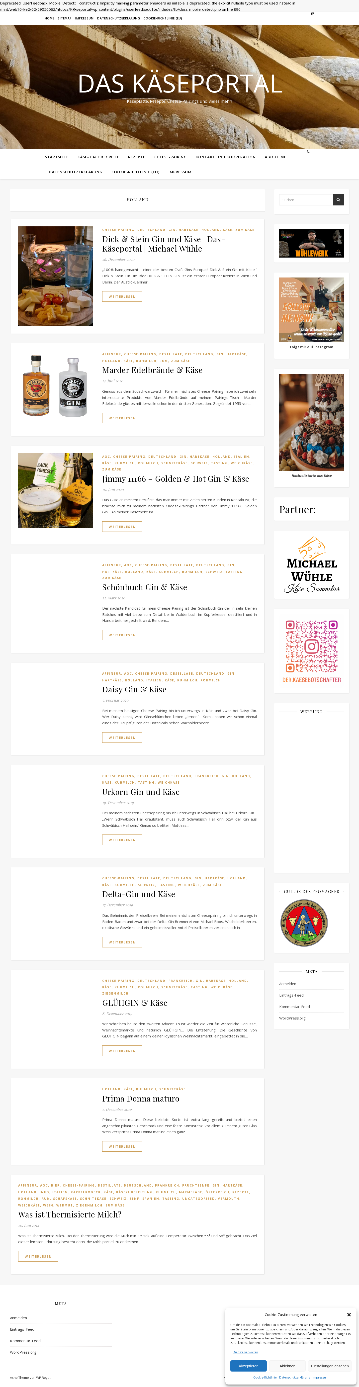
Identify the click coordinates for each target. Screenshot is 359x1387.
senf (134, 1199)
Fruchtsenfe (195, 1185)
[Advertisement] (311, 793)
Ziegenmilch (115, 993)
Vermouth (228, 1199)
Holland (210, 230)
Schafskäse (65, 1199)
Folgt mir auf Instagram (311, 347)
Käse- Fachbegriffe (98, 156)
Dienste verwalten (245, 1352)
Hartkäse (188, 230)
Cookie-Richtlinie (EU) (163, 18)
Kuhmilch (125, 463)
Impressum (321, 1377)
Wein (48, 1205)
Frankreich (206, 776)
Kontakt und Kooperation (226, 156)
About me (275, 156)
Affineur (111, 354)
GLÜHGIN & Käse (135, 1002)
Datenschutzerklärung (294, 1377)
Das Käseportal (179, 82)
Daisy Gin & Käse (134, 689)
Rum (164, 361)
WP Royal (43, 1377)
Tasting (219, 463)
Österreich (217, 1192)
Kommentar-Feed (294, 1006)
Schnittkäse (174, 463)
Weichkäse (242, 463)
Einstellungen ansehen (330, 1366)
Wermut (64, 1205)
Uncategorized (198, 1199)
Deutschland (151, 230)
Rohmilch (146, 361)
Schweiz (199, 463)
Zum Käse (245, 230)
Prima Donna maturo (141, 1098)
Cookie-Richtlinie (265, 1377)
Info (44, 1192)
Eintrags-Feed (291, 995)
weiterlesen (122, 296)
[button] (349, 1314)
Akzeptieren (248, 1366)
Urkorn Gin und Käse (141, 791)
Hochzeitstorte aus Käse (312, 475)
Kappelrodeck (86, 1192)
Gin (172, 230)
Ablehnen (287, 1366)
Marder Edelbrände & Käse (152, 369)
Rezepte (136, 156)
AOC (106, 457)
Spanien (150, 1199)
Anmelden (287, 983)
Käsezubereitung (134, 1192)
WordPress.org (292, 1018)
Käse (227, 230)
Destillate (170, 354)
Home (49, 18)
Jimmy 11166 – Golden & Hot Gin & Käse (176, 478)
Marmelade (190, 1192)
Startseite (57, 156)
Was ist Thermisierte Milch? (70, 1214)
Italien (241, 457)
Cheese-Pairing (170, 156)
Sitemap (65, 18)
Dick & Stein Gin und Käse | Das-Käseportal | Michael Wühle (163, 243)
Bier (55, 1185)
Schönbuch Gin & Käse (144, 586)
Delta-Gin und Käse (138, 893)
